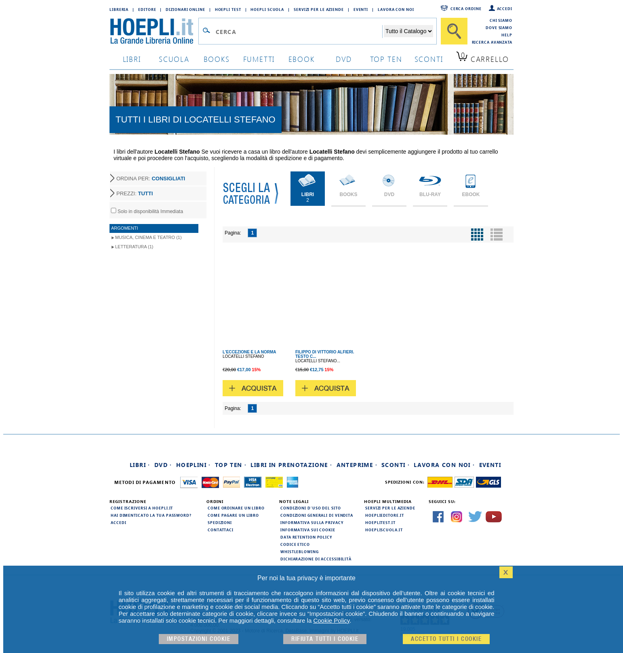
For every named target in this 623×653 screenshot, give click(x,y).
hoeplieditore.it (384, 515)
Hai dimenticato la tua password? (151, 515)
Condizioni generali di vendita (316, 515)
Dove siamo (499, 27)
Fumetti (259, 59)
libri (132, 59)
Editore (147, 9)
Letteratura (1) (134, 246)
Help (506, 34)
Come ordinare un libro (236, 507)
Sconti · (395, 465)
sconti (429, 59)
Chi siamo (501, 20)
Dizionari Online (185, 9)
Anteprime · (357, 465)
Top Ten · (231, 465)
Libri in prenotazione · (291, 465)
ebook (301, 59)
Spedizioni (220, 522)
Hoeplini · (193, 465)
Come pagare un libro (233, 515)
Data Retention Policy (306, 537)
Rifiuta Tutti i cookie (324, 639)
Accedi (504, 8)
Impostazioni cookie (199, 639)
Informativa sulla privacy (311, 522)
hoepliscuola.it (384, 529)
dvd (344, 59)
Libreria (118, 9)
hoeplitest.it (380, 522)
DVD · (163, 465)
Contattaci (221, 529)
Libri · (140, 465)
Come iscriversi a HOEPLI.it (142, 507)
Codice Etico (295, 544)
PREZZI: (134, 193)
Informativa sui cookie (307, 529)
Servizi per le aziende (319, 9)
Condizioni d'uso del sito (310, 507)
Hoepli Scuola (267, 9)
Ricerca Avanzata (492, 42)
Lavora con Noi (396, 9)
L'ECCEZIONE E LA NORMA (249, 352)
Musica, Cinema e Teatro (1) (148, 237)
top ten (386, 59)
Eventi (361, 9)
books (217, 59)
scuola (174, 59)
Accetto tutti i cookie (446, 639)
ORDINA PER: (150, 178)
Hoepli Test (228, 9)
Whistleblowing (299, 551)
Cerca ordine (466, 8)
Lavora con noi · (444, 465)
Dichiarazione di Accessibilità (315, 558)
